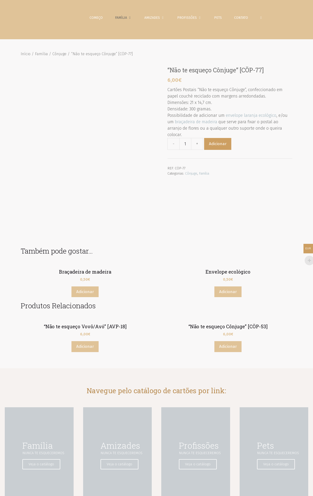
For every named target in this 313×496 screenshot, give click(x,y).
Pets (219, 19)
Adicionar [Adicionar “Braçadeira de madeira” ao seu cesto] (85, 242)
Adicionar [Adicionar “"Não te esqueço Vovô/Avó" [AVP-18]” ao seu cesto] (85, 297)
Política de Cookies (235, 489)
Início (25, 56)
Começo (97, 19)
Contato (242, 19)
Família (127, 19)
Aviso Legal (170, 489)
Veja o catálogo (43, 415)
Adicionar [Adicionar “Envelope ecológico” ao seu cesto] (228, 242)
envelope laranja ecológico (251, 117)
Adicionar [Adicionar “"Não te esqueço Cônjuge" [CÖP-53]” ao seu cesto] (228, 297)
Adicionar (218, 146)
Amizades (159, 19)
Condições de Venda (269, 489)
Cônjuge (59, 56)
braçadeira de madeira (196, 124)
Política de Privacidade (200, 489)
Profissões (193, 19)
